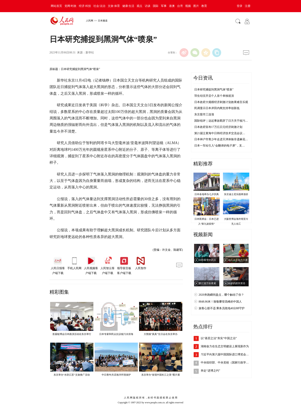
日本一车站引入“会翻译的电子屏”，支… (219, 145)
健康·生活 (128, 5)
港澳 (172, 5)
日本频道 (103, 20)
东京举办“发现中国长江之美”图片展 (160, 374)
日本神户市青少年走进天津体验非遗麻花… (221, 139)
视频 (188, 5)
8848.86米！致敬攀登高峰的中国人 (220, 301)
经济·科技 (85, 5)
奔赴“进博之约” (210, 370)
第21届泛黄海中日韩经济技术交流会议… (219, 133)
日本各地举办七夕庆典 (206, 194)
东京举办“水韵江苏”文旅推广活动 (72, 374)
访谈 (147, 5)
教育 (204, 5)
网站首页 (56, 5)
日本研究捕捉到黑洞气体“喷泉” (213, 89)
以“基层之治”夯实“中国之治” (219, 338)
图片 (196, 5)
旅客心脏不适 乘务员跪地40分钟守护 (222, 308)
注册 (247, 5)
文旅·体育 (114, 5)
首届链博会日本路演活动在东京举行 (71, 334)
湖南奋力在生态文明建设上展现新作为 (225, 346)
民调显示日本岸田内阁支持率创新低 (217, 108)
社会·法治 (99, 5)
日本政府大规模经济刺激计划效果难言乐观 (221, 102)
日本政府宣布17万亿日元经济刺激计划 (218, 127)
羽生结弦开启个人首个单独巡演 (214, 95)
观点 (139, 5)
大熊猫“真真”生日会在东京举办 (160, 334)
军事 (164, 5)
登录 (239, 5)
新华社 (90, 52)
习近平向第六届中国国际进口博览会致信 (226, 354)
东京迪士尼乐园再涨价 (236, 194)
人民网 (89, 20)
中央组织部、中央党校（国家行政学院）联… (229, 362)
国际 (155, 5)
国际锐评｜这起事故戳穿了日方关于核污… (221, 120)
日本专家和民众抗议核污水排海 (116, 334)
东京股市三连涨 (204, 114)
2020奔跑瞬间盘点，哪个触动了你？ (221, 294)
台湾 (180, 5)
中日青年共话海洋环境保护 (116, 374)
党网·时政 (70, 5)
